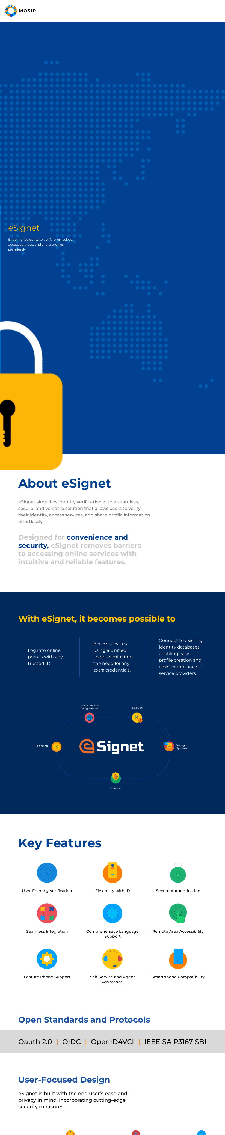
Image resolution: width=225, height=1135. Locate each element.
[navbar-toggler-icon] (217, 11)
